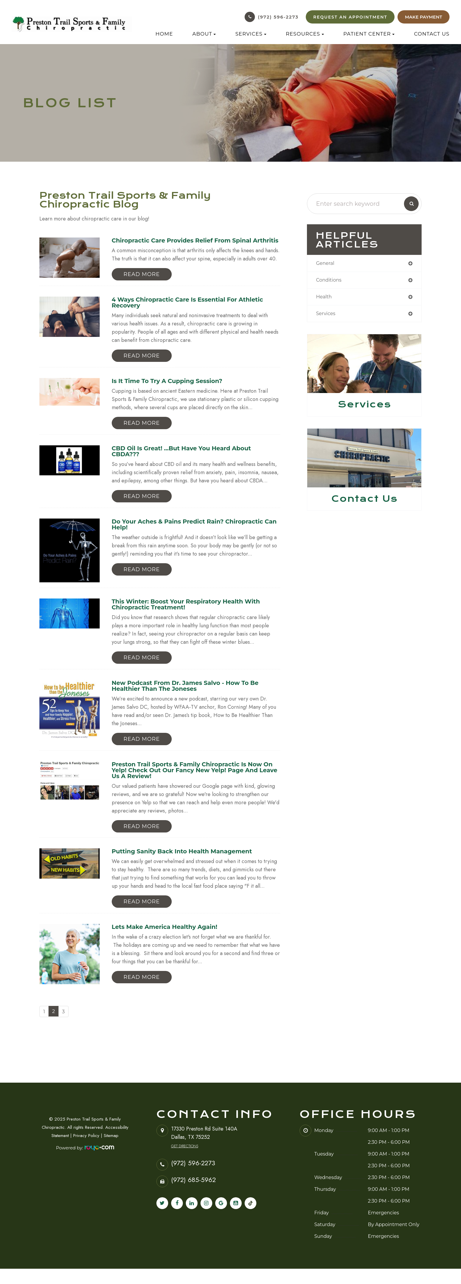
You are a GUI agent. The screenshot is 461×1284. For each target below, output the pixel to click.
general (326, 263)
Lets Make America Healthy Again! (170, 942)
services (327, 315)
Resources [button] (305, 34)
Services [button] (250, 34)
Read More (141, 281)
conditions (330, 281)
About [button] (204, 34)
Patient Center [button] (369, 34)
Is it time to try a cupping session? (172, 389)
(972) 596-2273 (278, 17)
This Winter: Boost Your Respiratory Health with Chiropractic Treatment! (193, 615)
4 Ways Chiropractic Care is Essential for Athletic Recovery (195, 310)
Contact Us (431, 34)
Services (364, 407)
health (325, 298)
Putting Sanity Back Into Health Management (189, 866)
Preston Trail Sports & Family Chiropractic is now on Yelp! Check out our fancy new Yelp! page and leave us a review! (194, 783)
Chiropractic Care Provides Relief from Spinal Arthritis (188, 244)
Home (164, 34)
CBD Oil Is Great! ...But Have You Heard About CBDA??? (188, 460)
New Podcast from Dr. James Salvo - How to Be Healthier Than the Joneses (192, 697)
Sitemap (111, 1151)
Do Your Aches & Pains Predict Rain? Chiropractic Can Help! (195, 535)
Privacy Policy (86, 1151)
